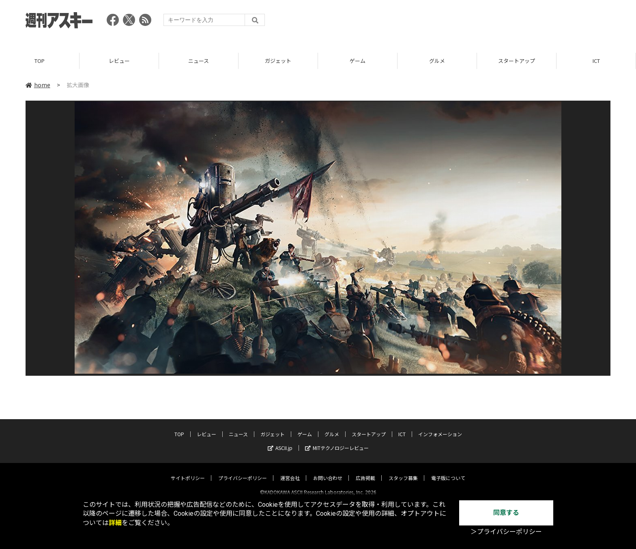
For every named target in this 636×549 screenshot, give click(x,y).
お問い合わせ (327, 470)
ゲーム (357, 61)
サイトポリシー (188, 470)
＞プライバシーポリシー (506, 532)
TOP (39, 61)
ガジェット (278, 61)
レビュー (119, 61)
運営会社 (290, 470)
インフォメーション (440, 427)
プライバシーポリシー (242, 470)
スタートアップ (516, 61)
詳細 (115, 523)
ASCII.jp (280, 440)
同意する (506, 513)
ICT (596, 61)
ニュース (198, 61)
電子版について (448, 470)
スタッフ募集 (403, 470)
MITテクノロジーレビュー (337, 440)
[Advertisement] (462, 22)
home (38, 85)
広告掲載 (365, 470)
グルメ (437, 61)
